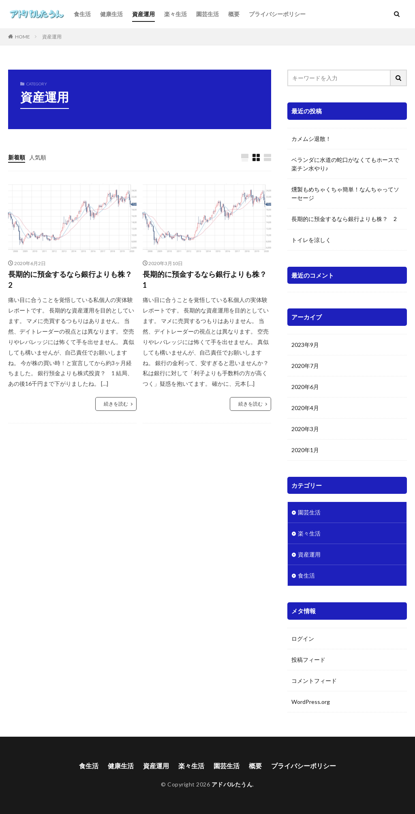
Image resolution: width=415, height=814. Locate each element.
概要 (234, 14)
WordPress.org (310, 701)
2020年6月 (305, 386)
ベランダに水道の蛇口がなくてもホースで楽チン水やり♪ (345, 164)
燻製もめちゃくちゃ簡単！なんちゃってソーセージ (345, 193)
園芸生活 (207, 14)
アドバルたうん (232, 784)
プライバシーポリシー (277, 14)
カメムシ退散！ (311, 138)
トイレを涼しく (311, 239)
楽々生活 (175, 14)
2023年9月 (305, 344)
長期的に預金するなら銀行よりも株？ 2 (72, 279)
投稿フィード (308, 659)
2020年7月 (305, 365)
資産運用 (143, 14)
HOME (22, 36)
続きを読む (116, 404)
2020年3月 (305, 428)
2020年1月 (305, 449)
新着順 (16, 157)
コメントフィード (314, 680)
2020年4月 (305, 407)
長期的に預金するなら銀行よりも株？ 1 (207, 279)
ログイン (302, 638)
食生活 (82, 14)
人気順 (37, 157)
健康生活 (111, 14)
